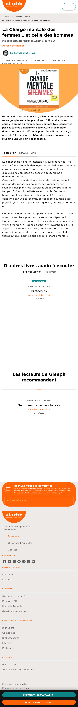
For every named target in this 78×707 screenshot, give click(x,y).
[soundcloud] (9, 561)
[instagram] (14, 561)
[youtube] (19, 561)
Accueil (5, 17)
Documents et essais (21, 17)
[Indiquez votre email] (35, 500)
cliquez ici (64, 493)
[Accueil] (14, 6)
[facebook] (4, 561)
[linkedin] (23, 561)
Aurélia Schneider (13, 45)
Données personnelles (14, 684)
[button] (39, 694)
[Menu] (69, 6)
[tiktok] (28, 561)
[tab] (10, 153)
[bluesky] (33, 561)
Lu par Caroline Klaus (22, 53)
